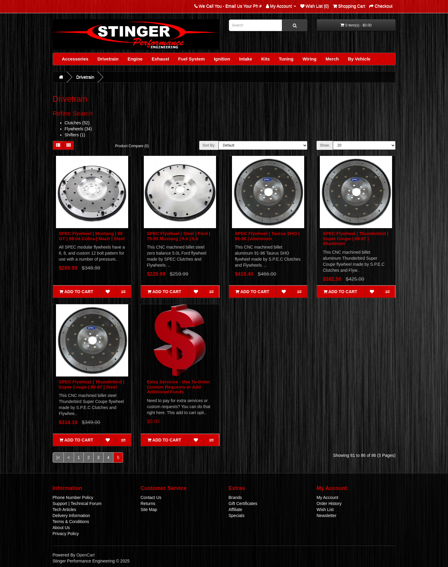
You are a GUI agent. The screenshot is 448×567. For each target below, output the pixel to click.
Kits (265, 58)
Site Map (149, 509)
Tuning (286, 58)
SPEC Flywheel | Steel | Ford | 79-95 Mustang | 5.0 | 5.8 (178, 236)
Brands (235, 497)
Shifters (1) (75, 134)
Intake (245, 58)
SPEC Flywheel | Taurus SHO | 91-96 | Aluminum (267, 236)
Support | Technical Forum (77, 503)
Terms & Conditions (71, 521)
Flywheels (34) (78, 128)
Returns (148, 503)
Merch (332, 58)
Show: (325, 145)
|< (58, 457)
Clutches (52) (77, 122)
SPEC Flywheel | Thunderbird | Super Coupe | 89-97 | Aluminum (355, 238)
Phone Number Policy (73, 497)
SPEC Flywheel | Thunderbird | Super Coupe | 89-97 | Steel (92, 384)
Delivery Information (71, 515)
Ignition (222, 58)
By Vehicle (359, 58)
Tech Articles (64, 509)
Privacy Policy (66, 533)
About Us (61, 527)
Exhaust (160, 58)
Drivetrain (108, 58)
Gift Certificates (243, 503)
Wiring (309, 58)
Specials (237, 515)
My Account (327, 497)
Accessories (75, 58)
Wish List (325, 509)
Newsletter (326, 515)
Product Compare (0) (132, 146)
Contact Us (151, 497)
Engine (135, 58)
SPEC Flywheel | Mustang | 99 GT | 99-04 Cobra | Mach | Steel (92, 236)
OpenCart (85, 555)
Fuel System (191, 58)
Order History (329, 503)
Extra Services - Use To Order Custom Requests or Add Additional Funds (178, 386)
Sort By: (208, 145)
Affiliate (236, 509)
